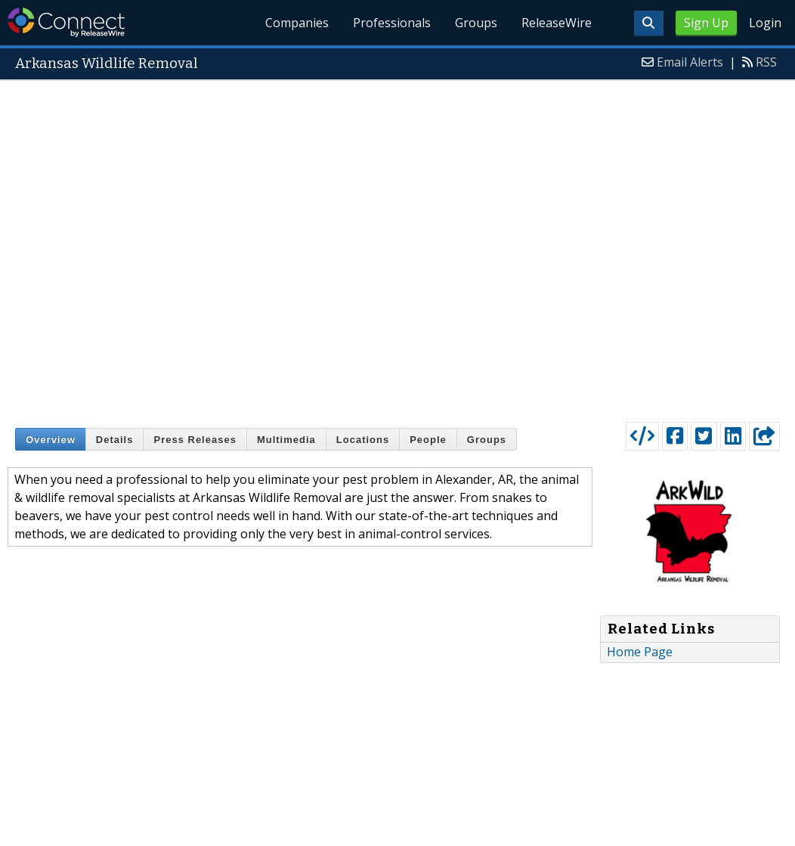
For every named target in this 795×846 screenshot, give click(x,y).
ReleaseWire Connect (66, 22)
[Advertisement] (201, 247)
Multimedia (286, 439)
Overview (51, 439)
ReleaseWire (556, 22)
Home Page (640, 651)
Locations (362, 439)
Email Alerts (690, 62)
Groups (476, 22)
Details (115, 439)
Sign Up (706, 22)
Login (765, 22)
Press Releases (194, 439)
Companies (297, 22)
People (428, 439)
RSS (766, 62)
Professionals (392, 22)
